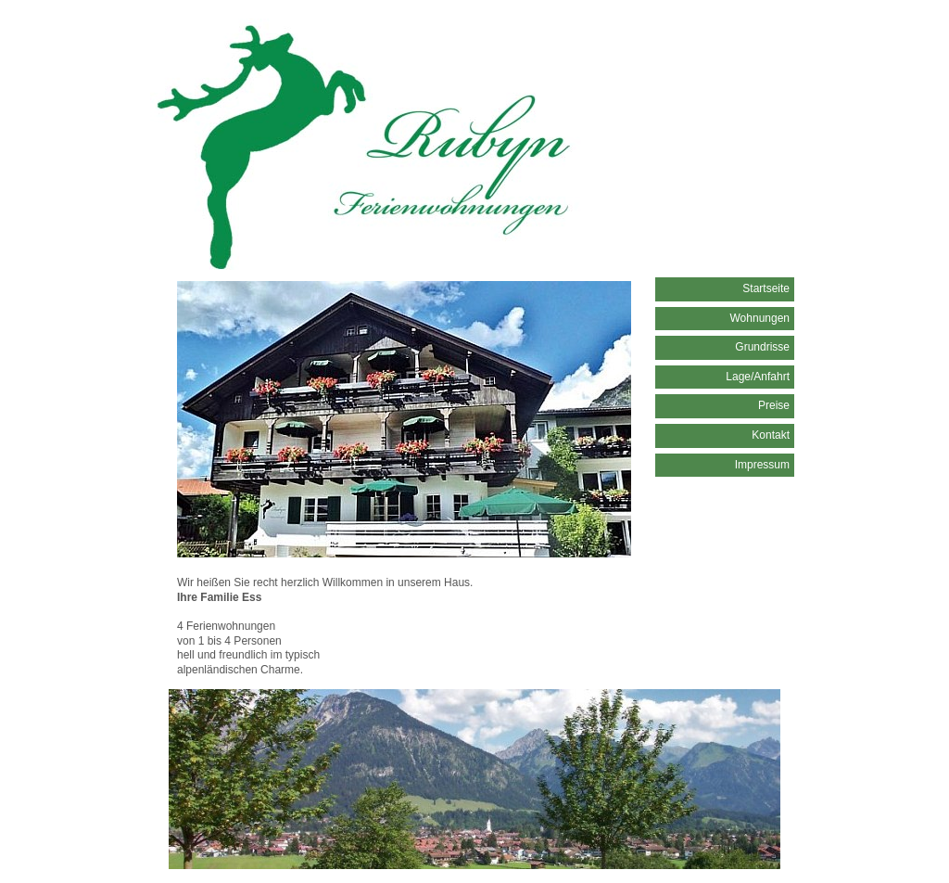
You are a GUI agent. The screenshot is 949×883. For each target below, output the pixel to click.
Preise (774, 405)
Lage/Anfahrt (758, 376)
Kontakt (771, 435)
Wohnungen (760, 318)
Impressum (762, 464)
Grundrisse (762, 346)
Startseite (766, 288)
